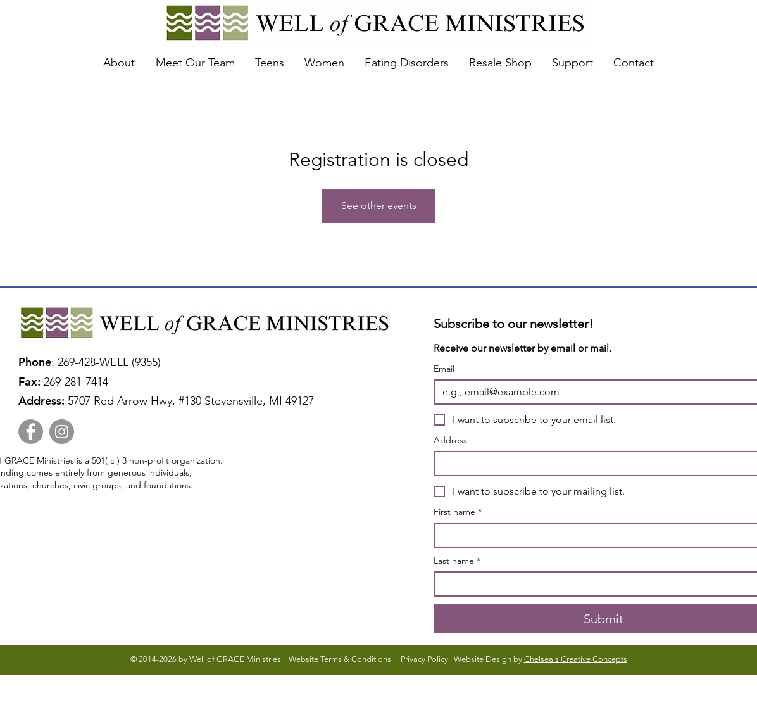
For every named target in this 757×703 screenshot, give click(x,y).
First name (458, 512)
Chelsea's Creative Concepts (575, 659)
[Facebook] (30, 431)
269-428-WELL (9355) (112, 362)
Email (444, 369)
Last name (457, 560)
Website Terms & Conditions (340, 659)
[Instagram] (61, 431)
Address (450, 440)
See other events (378, 206)
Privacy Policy (424, 659)
